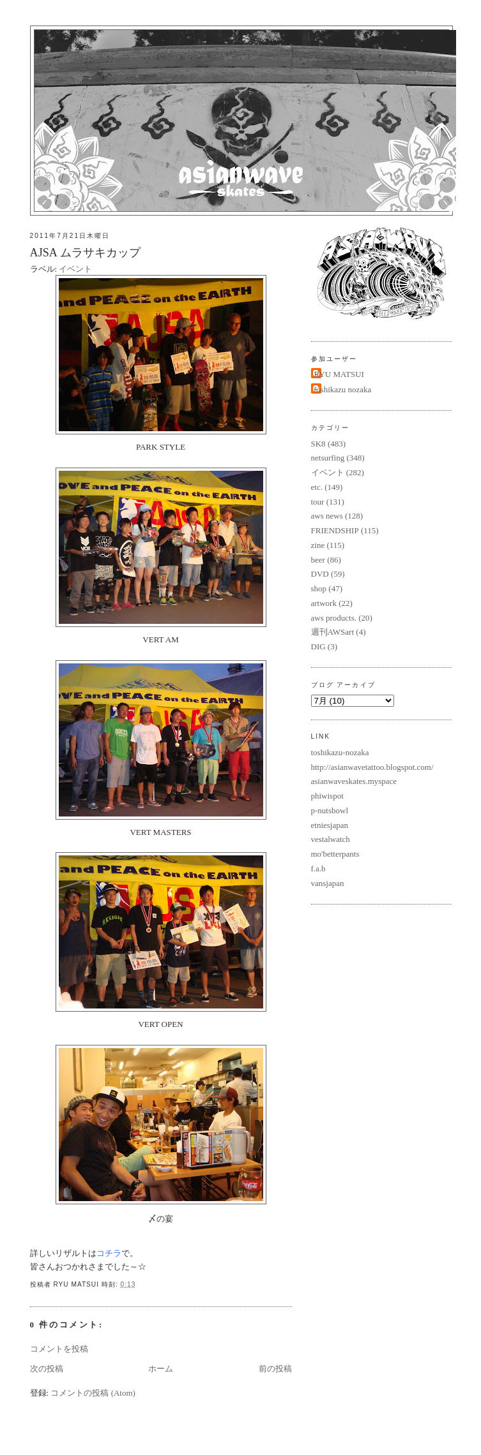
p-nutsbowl (330, 810)
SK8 (318, 443)
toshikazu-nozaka (340, 752)
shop (319, 588)
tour (317, 501)
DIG (318, 646)
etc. (317, 487)
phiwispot (327, 796)
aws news (327, 516)
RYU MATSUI (339, 374)
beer (318, 560)
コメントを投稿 (59, 1349)
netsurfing (328, 457)
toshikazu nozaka (343, 389)
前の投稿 (275, 1368)
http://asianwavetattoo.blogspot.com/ (372, 767)
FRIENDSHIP (335, 530)
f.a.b (318, 868)
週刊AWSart (333, 632)
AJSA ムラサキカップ (85, 252)
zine (318, 545)
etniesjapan (329, 825)
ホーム (160, 1368)
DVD (320, 574)
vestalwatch (330, 839)
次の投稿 (46, 1368)
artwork (324, 603)
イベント (75, 269)
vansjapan (327, 883)
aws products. (334, 618)
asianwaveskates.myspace (354, 781)
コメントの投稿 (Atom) (92, 1393)
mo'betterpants (335, 854)
